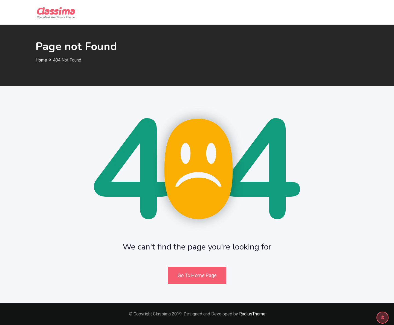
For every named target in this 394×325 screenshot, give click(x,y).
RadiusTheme (252, 314)
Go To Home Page (197, 275)
